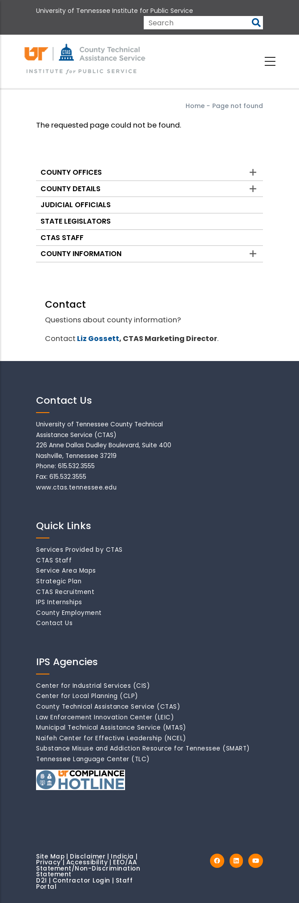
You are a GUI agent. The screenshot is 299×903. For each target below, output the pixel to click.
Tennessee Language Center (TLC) (93, 759)
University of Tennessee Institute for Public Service (114, 10)
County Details (70, 189)
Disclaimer (87, 856)
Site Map (50, 856)
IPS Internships (59, 602)
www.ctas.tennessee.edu (76, 487)
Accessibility (87, 862)
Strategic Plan (58, 581)
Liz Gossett (98, 338)
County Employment (69, 613)
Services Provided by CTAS (79, 550)
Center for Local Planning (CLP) (87, 696)
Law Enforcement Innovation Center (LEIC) (105, 717)
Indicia (122, 856)
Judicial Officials (75, 205)
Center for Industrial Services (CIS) (93, 686)
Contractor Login (81, 880)
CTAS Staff (62, 238)
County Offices (71, 172)
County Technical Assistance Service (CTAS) (108, 706)
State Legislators (75, 221)
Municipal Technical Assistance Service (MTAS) (111, 727)
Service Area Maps (66, 570)
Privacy (48, 862)
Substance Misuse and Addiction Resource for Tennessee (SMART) (143, 748)
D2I (41, 880)
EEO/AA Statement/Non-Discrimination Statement (88, 868)
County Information (80, 254)
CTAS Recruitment (65, 592)
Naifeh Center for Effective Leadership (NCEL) (111, 738)
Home (195, 105)
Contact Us (54, 623)
